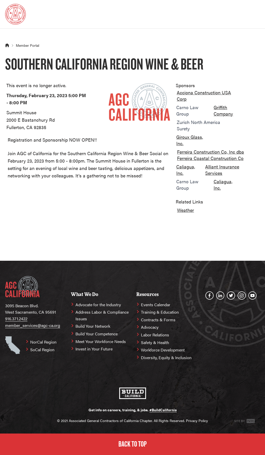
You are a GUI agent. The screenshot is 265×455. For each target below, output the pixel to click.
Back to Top (132, 444)
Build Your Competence (96, 334)
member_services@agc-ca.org (32, 325)
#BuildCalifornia (163, 409)
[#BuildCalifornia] (132, 393)
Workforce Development (163, 350)
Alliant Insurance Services (222, 169)
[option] (208, 96)
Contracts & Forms (158, 320)
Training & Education (160, 312)
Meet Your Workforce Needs (100, 341)
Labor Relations (155, 335)
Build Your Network (92, 326)
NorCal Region (43, 342)
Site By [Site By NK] (244, 420)
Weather (185, 210)
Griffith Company (223, 110)
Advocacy (150, 327)
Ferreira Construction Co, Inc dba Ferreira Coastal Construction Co (210, 155)
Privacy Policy (197, 420)
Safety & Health (155, 342)
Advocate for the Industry (98, 305)
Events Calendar (155, 305)
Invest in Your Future (94, 349)
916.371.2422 (16, 319)
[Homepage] (15, 14)
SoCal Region (42, 349)
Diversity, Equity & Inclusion (166, 357)
